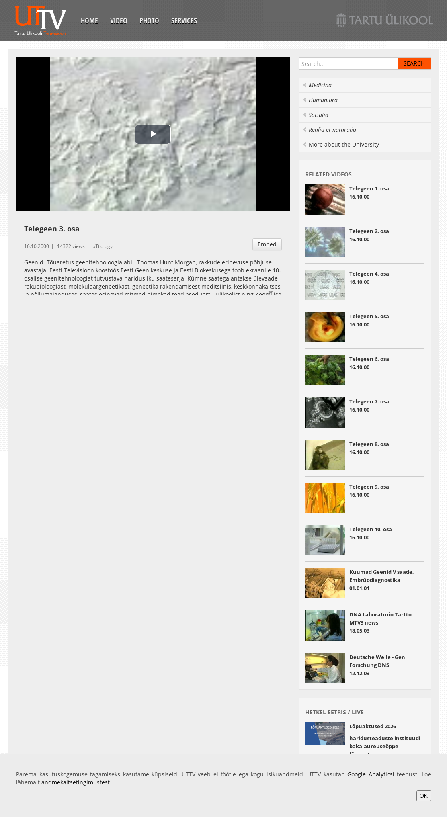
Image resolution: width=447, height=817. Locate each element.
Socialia (315, 115)
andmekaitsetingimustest (75, 782)
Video (118, 20)
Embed (267, 244)
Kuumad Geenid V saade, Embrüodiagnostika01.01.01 (381, 580)
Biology (104, 246)
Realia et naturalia (329, 129)
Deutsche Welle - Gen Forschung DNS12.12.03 (377, 665)
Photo (149, 20)
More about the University (340, 144)
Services (184, 20)
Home (89, 20)
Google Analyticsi (370, 774)
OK (424, 795)
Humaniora (320, 100)
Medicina (317, 85)
